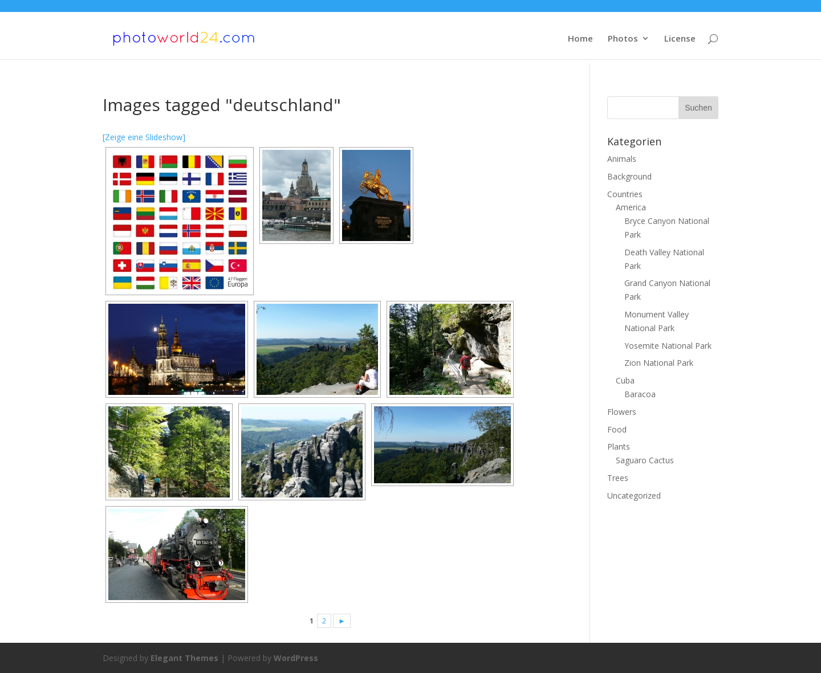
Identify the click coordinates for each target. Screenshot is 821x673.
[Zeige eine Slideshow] (144, 137)
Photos (623, 39)
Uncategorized (634, 495)
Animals (621, 158)
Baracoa (640, 394)
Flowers (621, 411)
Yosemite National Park (668, 345)
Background (629, 176)
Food (617, 429)
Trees (617, 477)
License (680, 39)
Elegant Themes (184, 657)
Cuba (625, 380)
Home (580, 39)
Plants (618, 446)
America (631, 207)
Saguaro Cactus (645, 460)
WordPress (296, 657)
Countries (625, 194)
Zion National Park (658, 362)
